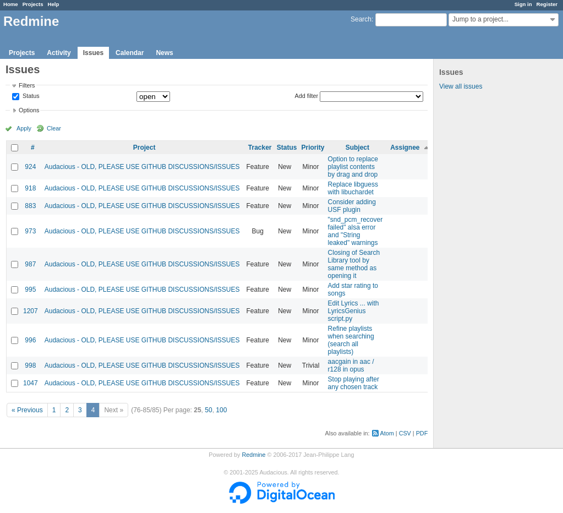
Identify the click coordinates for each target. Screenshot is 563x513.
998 (30, 365)
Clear (54, 128)
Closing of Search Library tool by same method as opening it (354, 264)
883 (30, 206)
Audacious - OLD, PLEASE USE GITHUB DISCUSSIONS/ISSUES (142, 167)
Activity (58, 53)
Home (10, 4)
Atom (387, 433)
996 (30, 340)
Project (144, 147)
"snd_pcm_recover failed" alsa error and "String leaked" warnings (355, 231)
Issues (93, 53)
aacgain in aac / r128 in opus (351, 365)
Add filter (307, 95)
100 (221, 410)
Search (361, 19)
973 (30, 231)
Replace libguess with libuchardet (353, 188)
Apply (24, 128)
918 (30, 188)
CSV (405, 433)
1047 (30, 383)
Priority (313, 147)
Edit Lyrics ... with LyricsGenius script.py (353, 311)
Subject (357, 147)
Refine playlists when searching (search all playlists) (351, 340)
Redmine (253, 454)
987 (30, 264)
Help (53, 4)
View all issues (460, 86)
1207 (30, 311)
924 (30, 167)
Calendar (130, 53)
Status (30, 96)
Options (29, 110)
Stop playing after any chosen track (353, 383)
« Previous (27, 410)
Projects (33, 4)
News (164, 53)
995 (30, 289)
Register (547, 4)
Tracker (260, 147)
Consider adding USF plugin (352, 206)
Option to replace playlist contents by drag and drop (353, 166)
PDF (422, 433)
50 (208, 410)
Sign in (523, 4)
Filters (27, 85)
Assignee (404, 147)
